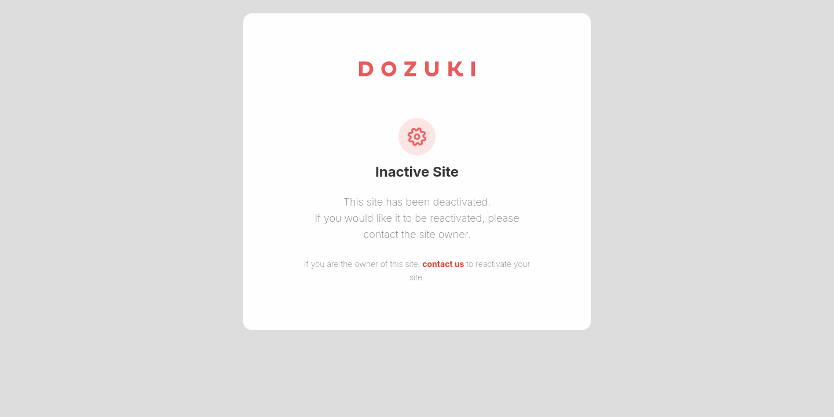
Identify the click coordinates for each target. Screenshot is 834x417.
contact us (443, 264)
